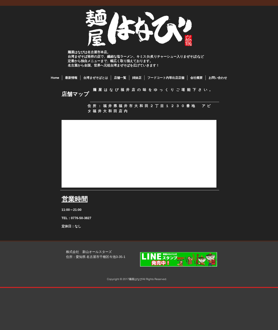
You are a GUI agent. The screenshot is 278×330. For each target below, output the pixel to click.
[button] (120, 77)
